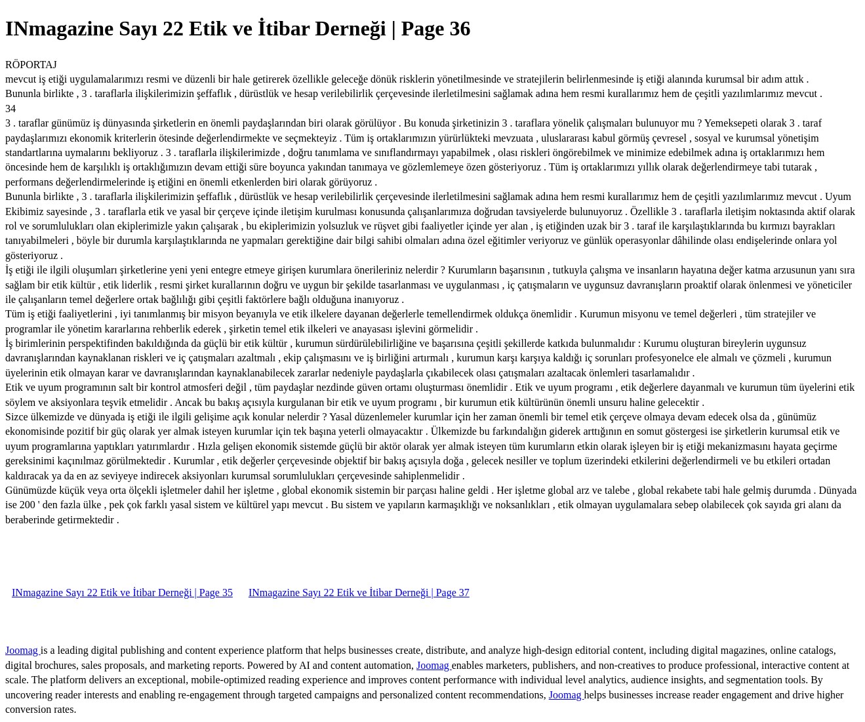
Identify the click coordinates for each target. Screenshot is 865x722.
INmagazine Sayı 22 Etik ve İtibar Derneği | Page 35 (122, 592)
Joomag (23, 650)
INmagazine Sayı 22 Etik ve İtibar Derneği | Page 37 (359, 592)
